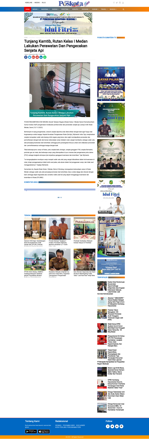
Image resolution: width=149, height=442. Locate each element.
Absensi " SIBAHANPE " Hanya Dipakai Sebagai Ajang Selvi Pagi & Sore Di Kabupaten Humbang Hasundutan (116, 305)
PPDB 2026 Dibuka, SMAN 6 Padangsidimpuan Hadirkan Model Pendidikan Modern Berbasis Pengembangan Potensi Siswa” (33, 278)
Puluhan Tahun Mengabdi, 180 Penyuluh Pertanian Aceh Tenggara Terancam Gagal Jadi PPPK (115, 318)
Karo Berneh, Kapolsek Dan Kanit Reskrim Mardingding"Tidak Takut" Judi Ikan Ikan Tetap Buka (84, 277)
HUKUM (94, 12)
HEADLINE (28, 4)
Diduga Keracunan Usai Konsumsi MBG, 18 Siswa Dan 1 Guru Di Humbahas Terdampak (116, 410)
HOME (26, 40)
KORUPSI (75, 12)
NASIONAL (44, 12)
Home (28, 12)
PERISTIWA (64, 12)
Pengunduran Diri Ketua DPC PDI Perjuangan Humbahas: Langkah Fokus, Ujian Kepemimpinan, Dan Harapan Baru (116, 344)
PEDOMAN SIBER (69, 428)
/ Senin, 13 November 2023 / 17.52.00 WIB (34, 57)
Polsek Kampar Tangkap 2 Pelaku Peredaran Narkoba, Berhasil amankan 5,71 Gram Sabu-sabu (58, 246)
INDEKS (37, 4)
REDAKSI (58, 428)
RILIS (44, 4)
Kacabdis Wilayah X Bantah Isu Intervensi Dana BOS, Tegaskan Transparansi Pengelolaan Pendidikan (59, 277)
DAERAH (54, 12)
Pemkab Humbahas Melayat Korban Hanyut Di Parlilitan (83, 245)
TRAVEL (103, 12)
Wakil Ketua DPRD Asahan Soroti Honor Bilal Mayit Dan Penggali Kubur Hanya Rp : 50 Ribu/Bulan (116, 331)
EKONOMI (85, 12)
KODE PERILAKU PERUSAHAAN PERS (68, 430)
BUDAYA (112, 12)
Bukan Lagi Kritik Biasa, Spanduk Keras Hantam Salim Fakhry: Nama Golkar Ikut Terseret (116, 374)
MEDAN (34, 12)
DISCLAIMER (80, 428)
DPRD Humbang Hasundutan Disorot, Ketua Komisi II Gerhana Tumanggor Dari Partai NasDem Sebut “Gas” (116, 387)
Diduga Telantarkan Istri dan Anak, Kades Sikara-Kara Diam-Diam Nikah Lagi (116, 398)
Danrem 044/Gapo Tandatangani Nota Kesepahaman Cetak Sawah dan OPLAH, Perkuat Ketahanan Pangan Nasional (34, 246)
